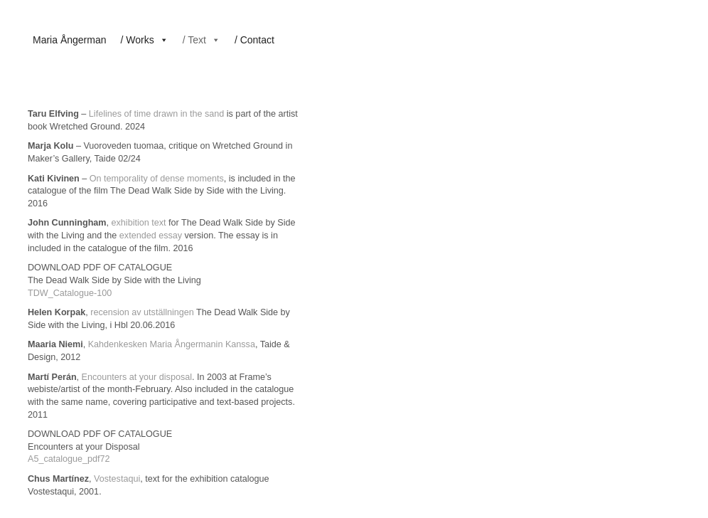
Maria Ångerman (70, 40)
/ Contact (254, 40)
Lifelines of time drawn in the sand (156, 114)
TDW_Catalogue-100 (70, 293)
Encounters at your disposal (137, 377)
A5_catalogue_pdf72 (69, 459)
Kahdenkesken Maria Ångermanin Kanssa (171, 344)
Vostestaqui (117, 479)
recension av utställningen (142, 312)
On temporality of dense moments (157, 179)
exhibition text (139, 223)
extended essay (150, 235)
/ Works (144, 40)
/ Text (201, 40)
